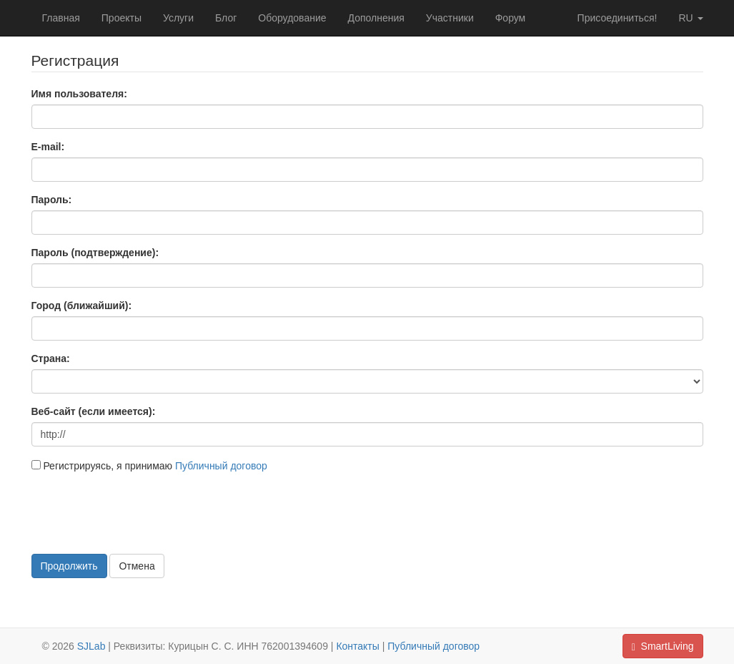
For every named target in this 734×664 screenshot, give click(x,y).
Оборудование (292, 18)
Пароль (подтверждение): (95, 252)
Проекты (121, 18)
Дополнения (376, 18)
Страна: (50, 358)
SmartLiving (663, 646)
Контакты (357, 646)
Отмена (136, 566)
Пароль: (51, 199)
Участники (450, 18)
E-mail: (48, 146)
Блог (226, 18)
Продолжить (69, 566)
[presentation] (140, 512)
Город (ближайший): (81, 305)
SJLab (91, 646)
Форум (510, 18)
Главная (61, 18)
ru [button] (690, 18)
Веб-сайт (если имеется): (93, 411)
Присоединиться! (617, 18)
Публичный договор (221, 466)
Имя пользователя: (79, 93)
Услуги (178, 18)
